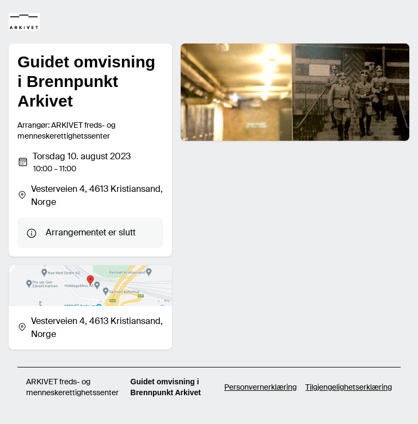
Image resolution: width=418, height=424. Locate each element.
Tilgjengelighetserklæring (348, 387)
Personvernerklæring (260, 387)
